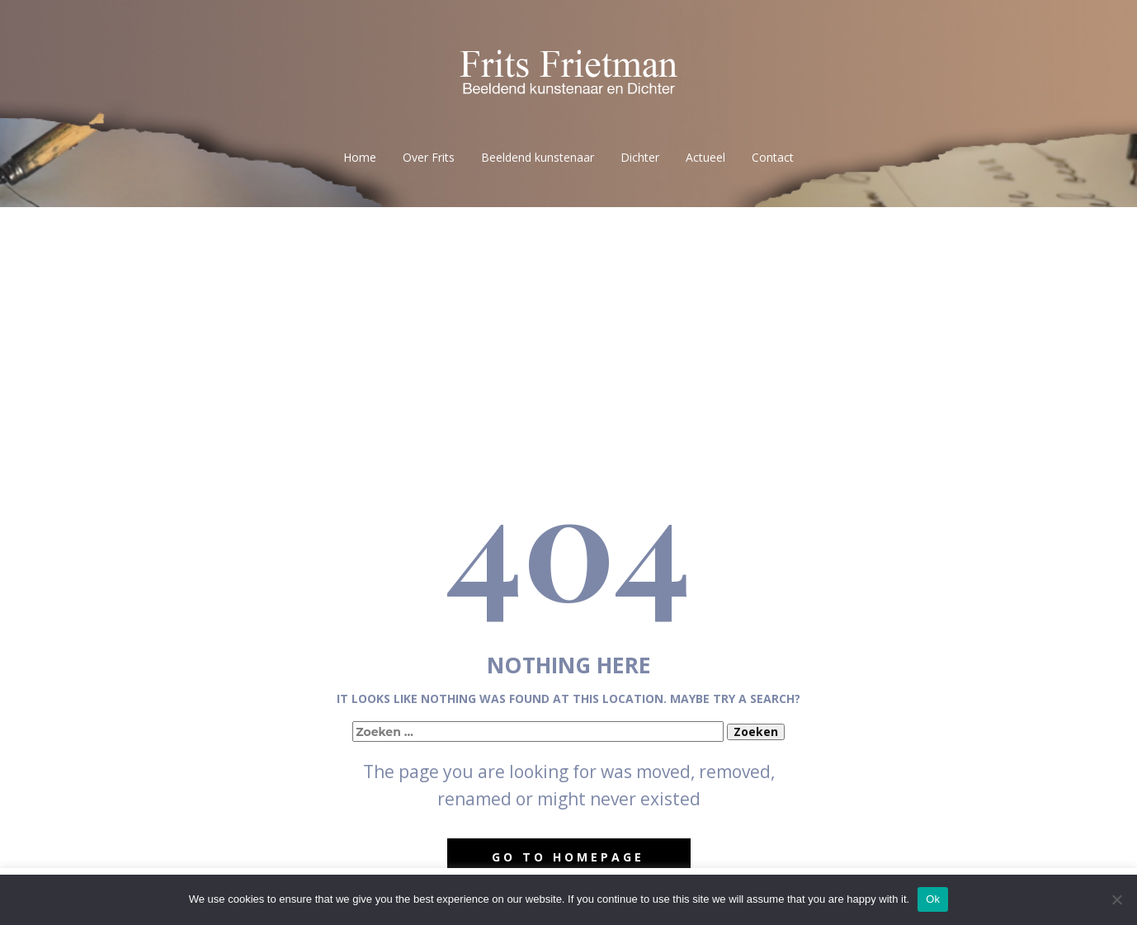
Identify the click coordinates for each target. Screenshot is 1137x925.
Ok (933, 899)
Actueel (705, 157)
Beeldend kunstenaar (537, 157)
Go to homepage (568, 857)
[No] (1116, 899)
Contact (773, 157)
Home (359, 157)
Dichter (639, 157)
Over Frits (429, 157)
